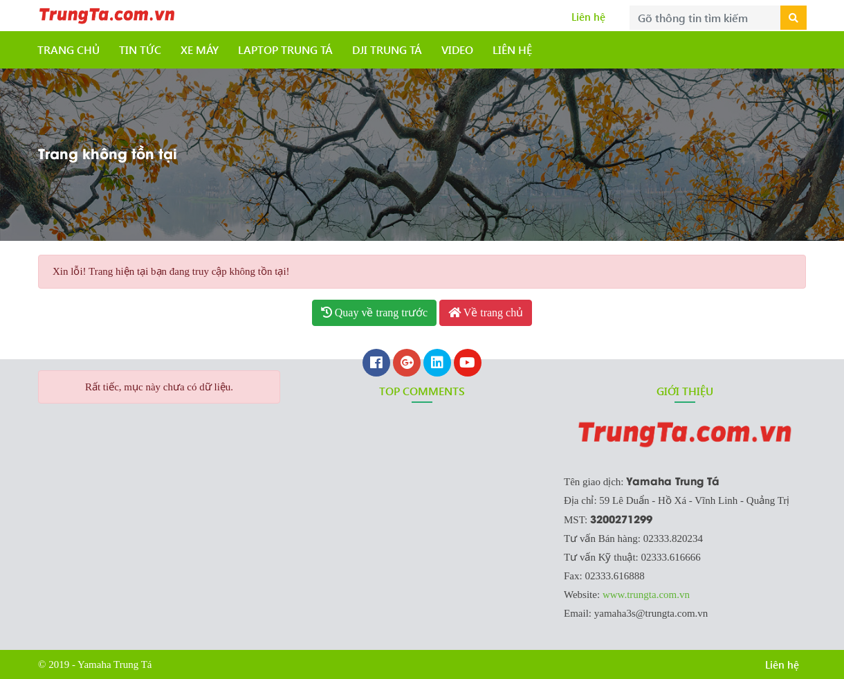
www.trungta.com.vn (646, 594)
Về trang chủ (485, 312)
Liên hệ (588, 17)
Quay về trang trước (374, 312)
